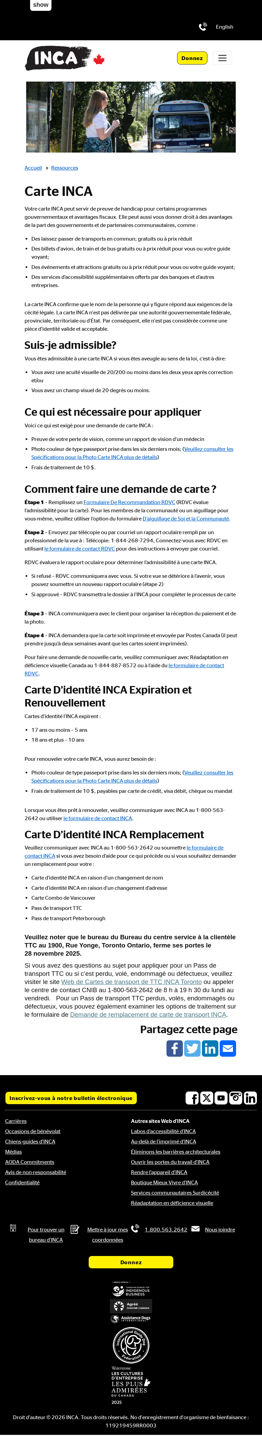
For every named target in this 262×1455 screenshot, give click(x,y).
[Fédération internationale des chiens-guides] (131, 1345)
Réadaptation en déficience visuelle (172, 1203)
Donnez (192, 58)
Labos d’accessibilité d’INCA (163, 1131)
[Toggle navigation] (222, 58)
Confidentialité (22, 1182)
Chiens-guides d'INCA (30, 1141)
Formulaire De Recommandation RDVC (129, 502)
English (224, 27)
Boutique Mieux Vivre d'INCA (164, 1182)
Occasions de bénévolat (32, 1131)
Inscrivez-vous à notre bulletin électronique (71, 1098)
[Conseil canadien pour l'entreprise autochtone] (131, 1289)
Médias (13, 1152)
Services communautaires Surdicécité (175, 1192)
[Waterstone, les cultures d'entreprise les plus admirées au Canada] (131, 1385)
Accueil (33, 168)
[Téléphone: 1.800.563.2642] (203, 26)
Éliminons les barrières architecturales (175, 1152)
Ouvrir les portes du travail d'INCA (170, 1162)
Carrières (16, 1121)
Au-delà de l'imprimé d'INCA (163, 1141)
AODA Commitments (29, 1162)
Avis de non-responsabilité (35, 1172)
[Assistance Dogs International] (131, 1319)
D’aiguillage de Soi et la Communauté (186, 518)
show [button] (40, 4)
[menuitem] (224, 26)
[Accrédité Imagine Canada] (131, 1306)
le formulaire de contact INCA (97, 818)
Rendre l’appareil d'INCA (159, 1172)
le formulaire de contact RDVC (79, 548)
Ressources (64, 168)
